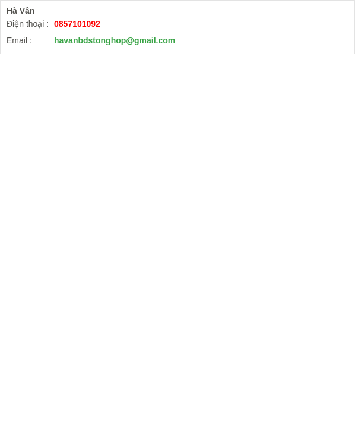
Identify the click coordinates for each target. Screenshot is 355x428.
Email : (19, 40)
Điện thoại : (28, 24)
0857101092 (77, 24)
